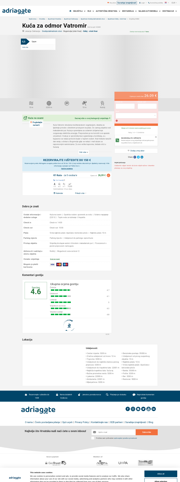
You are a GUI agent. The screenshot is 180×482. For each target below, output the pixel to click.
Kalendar (58, 193)
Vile (90, 11)
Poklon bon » (75, 166)
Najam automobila (150, 11)
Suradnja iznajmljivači (126, 3)
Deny (161, 476)
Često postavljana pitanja (47, 422)
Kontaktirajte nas (99, 422)
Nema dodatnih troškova (64, 396)
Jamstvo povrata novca (89, 395)
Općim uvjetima (67, 169)
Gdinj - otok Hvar (91, 31)
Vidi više (25, 47)
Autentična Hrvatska (108, 11)
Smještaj (79, 11)
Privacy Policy (82, 422)
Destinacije (169, 11)
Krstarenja (129, 11)
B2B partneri (116, 422)
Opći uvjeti (67, 422)
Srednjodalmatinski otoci (52, 31)
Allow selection (161, 468)
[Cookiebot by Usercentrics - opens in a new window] (15, 477)
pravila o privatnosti (130, 438)
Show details (120, 476)
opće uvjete (118, 438)
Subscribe (146, 432)
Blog (150, 422)
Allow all (160, 461)
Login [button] (144, 3)
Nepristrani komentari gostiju (143, 396)
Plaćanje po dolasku (116, 395)
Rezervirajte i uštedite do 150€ (37, 396)
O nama (28, 422)
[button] (167, 2)
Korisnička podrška (155, 3)
